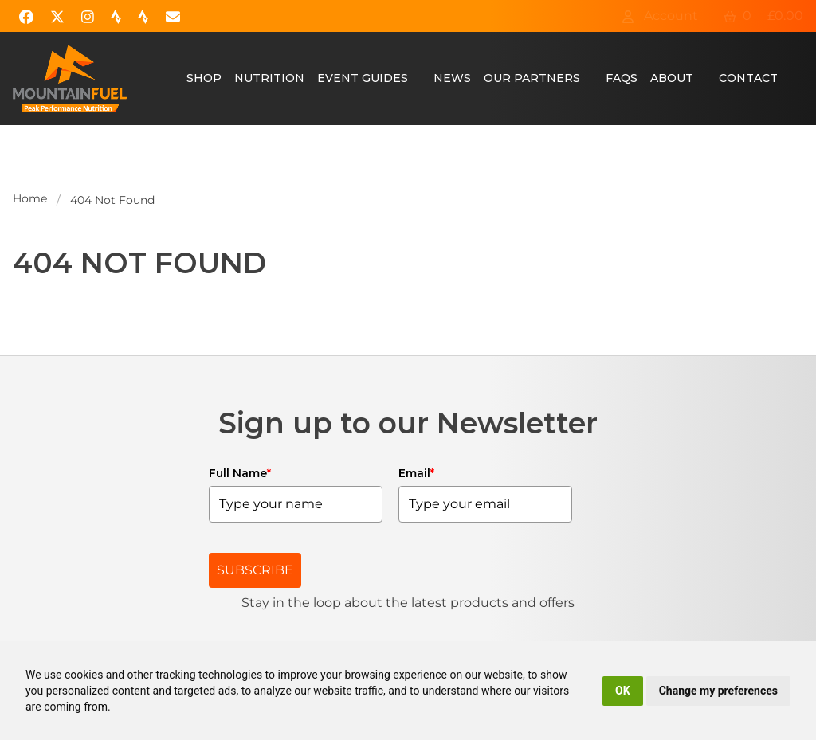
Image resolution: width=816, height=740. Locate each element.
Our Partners (532, 78)
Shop (204, 78)
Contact (748, 78)
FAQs (622, 78)
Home (30, 198)
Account (660, 15)
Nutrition (269, 78)
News (452, 78)
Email (416, 473)
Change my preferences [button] (718, 690)
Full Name (240, 473)
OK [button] (622, 690)
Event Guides (362, 78)
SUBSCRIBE (255, 570)
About (671, 78)
